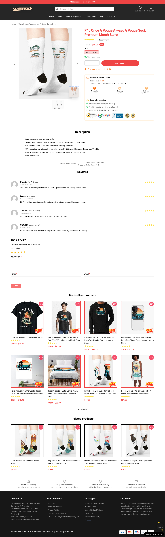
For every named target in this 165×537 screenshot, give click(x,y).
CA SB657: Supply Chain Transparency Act (63, 517)
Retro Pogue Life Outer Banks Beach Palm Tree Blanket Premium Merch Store (63, 394)
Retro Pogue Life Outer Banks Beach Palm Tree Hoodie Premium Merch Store (99, 340)
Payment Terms (90, 507)
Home (13, 24)
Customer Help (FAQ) (92, 517)
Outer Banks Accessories (28, 24)
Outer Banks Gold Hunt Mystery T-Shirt (27, 337)
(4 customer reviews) (102, 40)
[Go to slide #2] (45, 104)
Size (86, 48)
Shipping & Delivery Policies (94, 503)
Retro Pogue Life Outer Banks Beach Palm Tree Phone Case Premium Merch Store (137, 340)
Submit (15, 286)
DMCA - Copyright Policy (57, 513)
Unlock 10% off (161, 526)
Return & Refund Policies (94, 510)
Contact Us (89, 513)
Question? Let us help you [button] (154, 534)
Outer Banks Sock (49, 24)
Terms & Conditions (55, 507)
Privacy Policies (53, 510)
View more (82, 409)
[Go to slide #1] (33, 104)
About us (51, 503)
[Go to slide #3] (58, 104)
